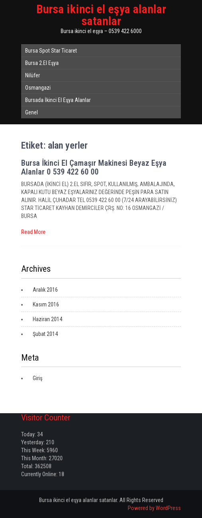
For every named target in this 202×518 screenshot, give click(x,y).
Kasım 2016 (46, 304)
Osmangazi (38, 87)
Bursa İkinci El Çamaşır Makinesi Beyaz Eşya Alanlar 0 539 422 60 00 (93, 167)
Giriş (37, 378)
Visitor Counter (45, 417)
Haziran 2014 (47, 319)
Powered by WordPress (154, 508)
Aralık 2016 (45, 289)
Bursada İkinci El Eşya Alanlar (58, 100)
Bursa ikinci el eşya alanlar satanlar (101, 15)
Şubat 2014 (45, 334)
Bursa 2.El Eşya (42, 63)
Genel (31, 112)
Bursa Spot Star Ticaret (51, 50)
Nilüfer (32, 75)
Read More (33, 232)
